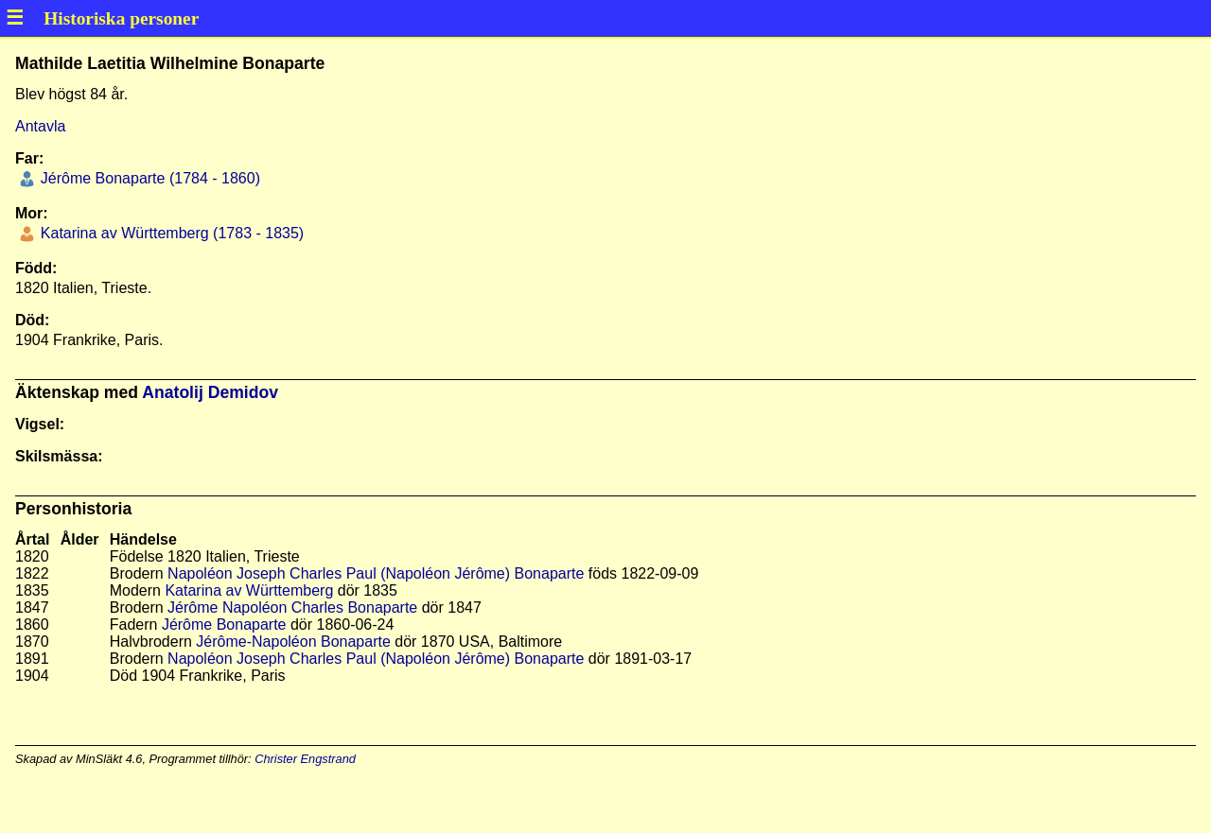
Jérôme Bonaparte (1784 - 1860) (148, 178)
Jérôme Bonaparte (224, 624)
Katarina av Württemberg (249, 590)
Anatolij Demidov (210, 392)
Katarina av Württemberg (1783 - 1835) (170, 233)
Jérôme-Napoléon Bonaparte (293, 641)
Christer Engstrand (305, 759)
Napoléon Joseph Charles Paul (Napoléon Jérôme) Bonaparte (375, 573)
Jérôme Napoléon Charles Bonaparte (292, 607)
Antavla (40, 126)
